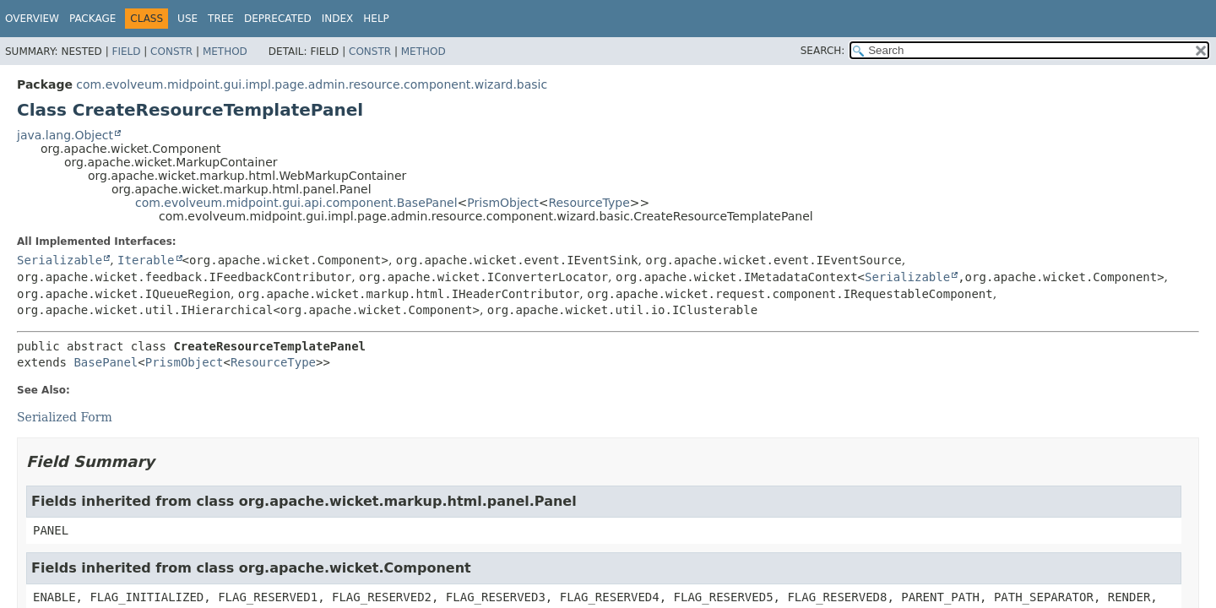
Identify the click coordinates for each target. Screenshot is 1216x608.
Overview (32, 18)
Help (376, 18)
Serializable (59, 260)
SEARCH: (823, 51)
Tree (221, 18)
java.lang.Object (65, 135)
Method (225, 51)
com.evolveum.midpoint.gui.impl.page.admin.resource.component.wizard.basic (311, 84)
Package (92, 18)
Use (187, 18)
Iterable (145, 260)
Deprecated (278, 18)
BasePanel (105, 362)
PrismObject (502, 202)
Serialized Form (64, 417)
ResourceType (588, 202)
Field (125, 51)
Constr (171, 51)
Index (338, 18)
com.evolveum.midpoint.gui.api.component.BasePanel (296, 202)
